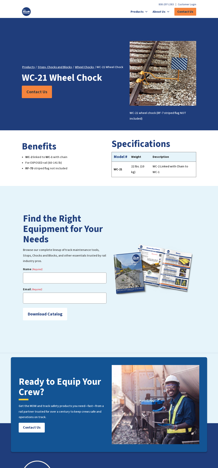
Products (139, 12)
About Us (161, 12)
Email (32, 289)
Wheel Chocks (84, 67)
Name (33, 269)
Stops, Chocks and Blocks (55, 67)
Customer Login (187, 4)
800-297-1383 (166, 4)
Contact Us (185, 12)
